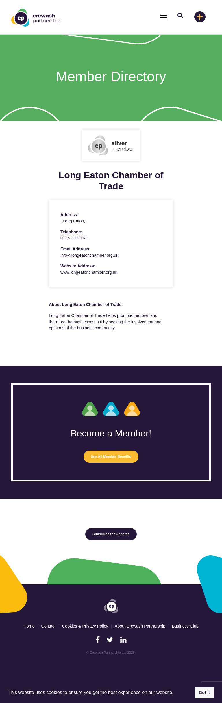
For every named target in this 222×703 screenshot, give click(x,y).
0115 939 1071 (74, 238)
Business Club (185, 626)
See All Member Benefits (111, 457)
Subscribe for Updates (111, 534)
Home (28, 626)
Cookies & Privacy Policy (85, 626)
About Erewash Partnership (140, 626)
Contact (48, 626)
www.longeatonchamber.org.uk (88, 272)
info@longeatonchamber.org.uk (89, 255)
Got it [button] (204, 692)
